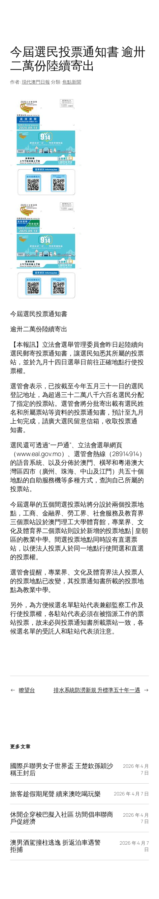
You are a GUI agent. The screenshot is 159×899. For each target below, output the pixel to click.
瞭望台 (27, 690)
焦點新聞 (71, 82)
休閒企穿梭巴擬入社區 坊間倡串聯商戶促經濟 (61, 818)
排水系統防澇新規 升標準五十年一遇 (97, 690)
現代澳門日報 (36, 82)
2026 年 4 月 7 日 (131, 793)
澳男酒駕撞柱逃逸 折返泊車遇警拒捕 (55, 846)
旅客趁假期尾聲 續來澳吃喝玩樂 (55, 793)
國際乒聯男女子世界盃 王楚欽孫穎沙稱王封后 (61, 769)
